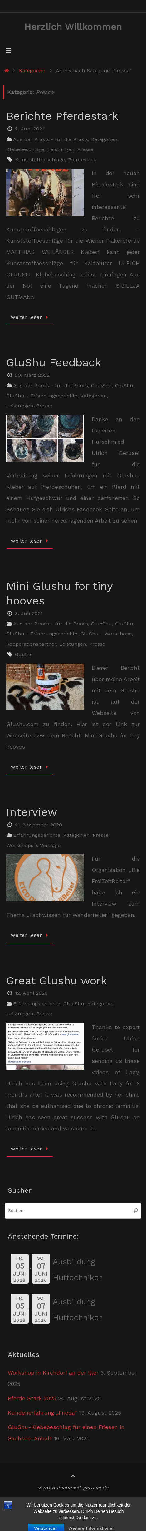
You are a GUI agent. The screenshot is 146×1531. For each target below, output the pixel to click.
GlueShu (101, 385)
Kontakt (19, 1513)
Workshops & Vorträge (33, 845)
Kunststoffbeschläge (40, 160)
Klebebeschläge (25, 149)
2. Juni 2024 (30, 129)
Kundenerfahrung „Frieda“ (42, 1412)
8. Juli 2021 (29, 613)
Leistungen (60, 149)
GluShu (124, 385)
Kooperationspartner (31, 644)
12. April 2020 (31, 993)
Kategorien (32, 70)
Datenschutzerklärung (105, 1502)
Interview (31, 812)
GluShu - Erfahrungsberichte (41, 396)
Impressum (55, 1502)
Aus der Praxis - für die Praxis (50, 139)
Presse (85, 149)
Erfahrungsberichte (36, 835)
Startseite (21, 1502)
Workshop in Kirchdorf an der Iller (53, 1372)
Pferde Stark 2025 (32, 1398)
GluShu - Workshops (106, 634)
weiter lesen (31, 317)
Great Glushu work (56, 980)
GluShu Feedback (53, 362)
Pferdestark (82, 160)
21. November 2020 (38, 825)
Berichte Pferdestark (62, 116)
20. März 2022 (32, 375)
